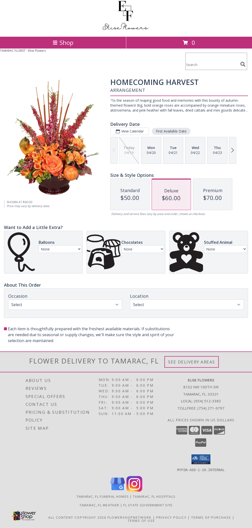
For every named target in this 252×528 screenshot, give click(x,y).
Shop (63, 42)
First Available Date (171, 131)
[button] (200, 459)
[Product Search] (212, 64)
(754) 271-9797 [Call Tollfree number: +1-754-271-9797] (210, 408)
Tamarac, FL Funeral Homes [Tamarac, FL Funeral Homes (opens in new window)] (103, 496)
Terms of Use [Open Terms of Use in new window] (141, 520)
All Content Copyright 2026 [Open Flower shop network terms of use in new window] (77, 517)
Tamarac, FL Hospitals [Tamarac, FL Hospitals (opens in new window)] (154, 496)
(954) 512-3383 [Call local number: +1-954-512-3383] (207, 400)
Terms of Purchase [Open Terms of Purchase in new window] (211, 517)
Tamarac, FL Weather (99, 505)
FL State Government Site (148, 505)
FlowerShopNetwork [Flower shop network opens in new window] (130, 517)
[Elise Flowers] (126, 29)
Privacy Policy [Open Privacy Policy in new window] (171, 517)
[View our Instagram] (134, 490)
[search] (243, 64)
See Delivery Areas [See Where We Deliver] (191, 362)
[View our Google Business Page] (118, 490)
